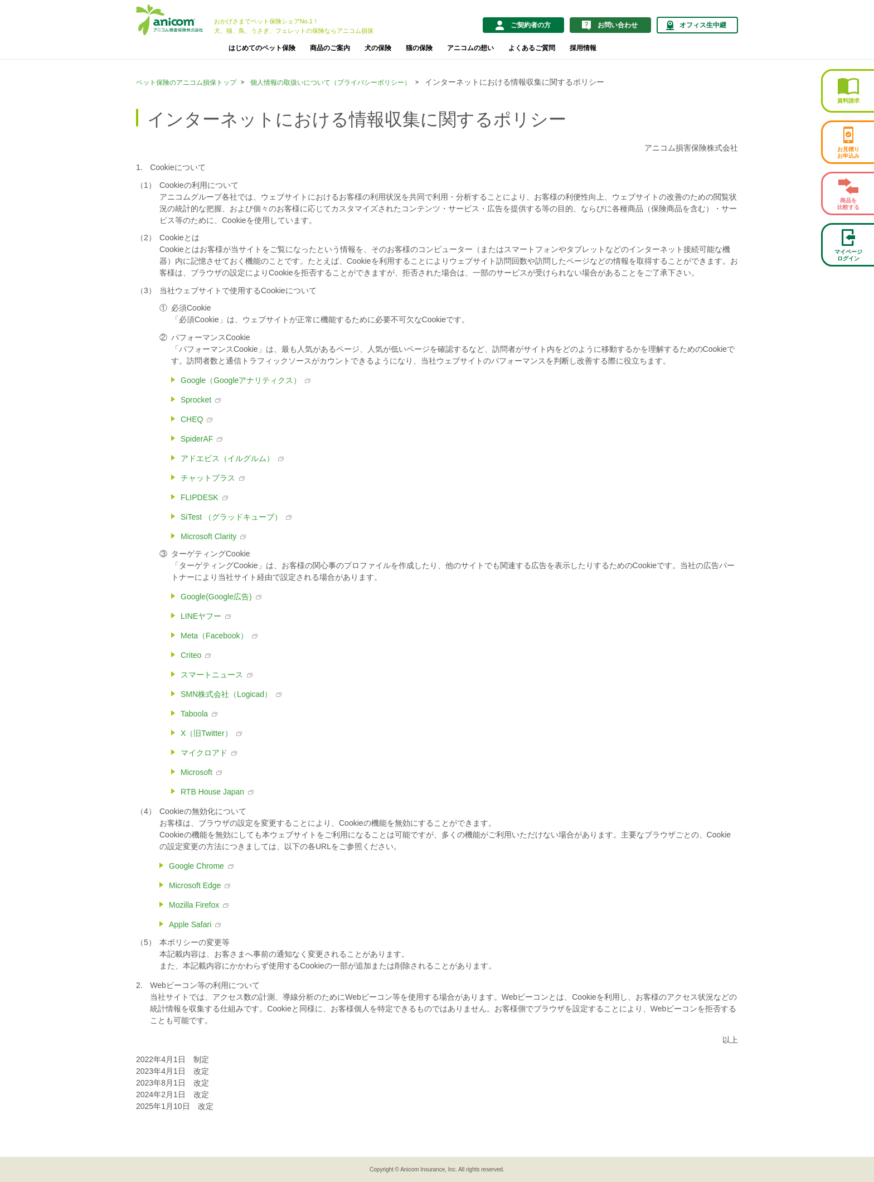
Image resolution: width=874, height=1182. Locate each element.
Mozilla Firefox (194, 904)
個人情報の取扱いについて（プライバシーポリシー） (330, 82)
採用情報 (583, 48)
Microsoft (196, 772)
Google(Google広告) (216, 596)
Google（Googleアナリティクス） (241, 380)
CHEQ (192, 419)
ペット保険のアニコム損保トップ (186, 82)
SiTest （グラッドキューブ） (231, 516)
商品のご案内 (330, 48)
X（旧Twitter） (206, 733)
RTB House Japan (212, 791)
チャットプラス (208, 477)
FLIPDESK (200, 497)
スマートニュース (212, 674)
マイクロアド (204, 752)
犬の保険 (378, 48)
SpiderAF (197, 438)
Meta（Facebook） (214, 635)
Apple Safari (190, 924)
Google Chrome (196, 865)
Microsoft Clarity (208, 536)
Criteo (191, 655)
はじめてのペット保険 (262, 48)
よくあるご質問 (531, 48)
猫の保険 (419, 48)
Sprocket (196, 399)
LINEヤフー (201, 616)
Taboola (194, 713)
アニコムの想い (470, 48)
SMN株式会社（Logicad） (226, 694)
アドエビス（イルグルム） (227, 458)
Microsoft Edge (195, 885)
